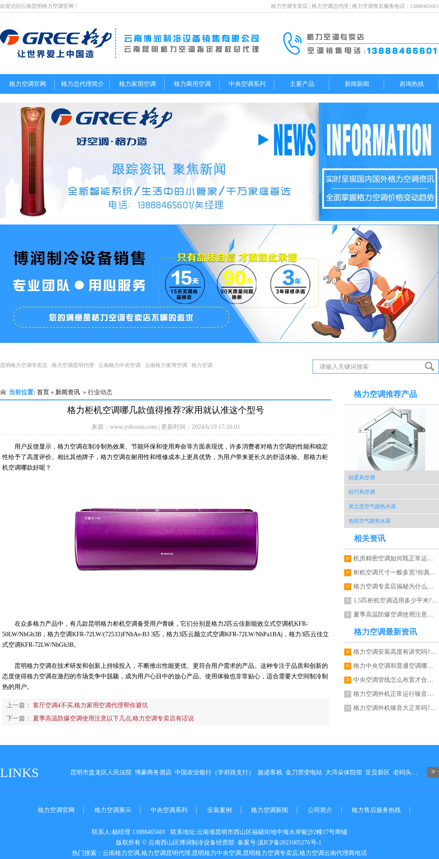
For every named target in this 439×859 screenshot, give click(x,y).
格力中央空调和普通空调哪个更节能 (396, 666)
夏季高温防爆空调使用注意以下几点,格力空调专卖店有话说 (112, 718)
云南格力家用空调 (166, 365)
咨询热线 (411, 84)
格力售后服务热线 (376, 810)
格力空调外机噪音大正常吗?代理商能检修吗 (396, 708)
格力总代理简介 (82, 84)
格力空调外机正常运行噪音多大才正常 (396, 694)
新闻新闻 (357, 84)
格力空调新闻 (269, 810)
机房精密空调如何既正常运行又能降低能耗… (396, 558)
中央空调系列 (247, 84)
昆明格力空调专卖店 (23, 365)
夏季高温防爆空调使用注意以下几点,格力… (396, 614)
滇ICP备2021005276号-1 (289, 842)
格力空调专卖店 (289, 6)
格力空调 (201, 365)
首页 (43, 392)
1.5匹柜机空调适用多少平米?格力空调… (396, 600)
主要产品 (302, 84)
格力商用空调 (192, 84)
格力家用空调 (137, 84)
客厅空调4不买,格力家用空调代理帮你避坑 (89, 705)
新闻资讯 (67, 392)
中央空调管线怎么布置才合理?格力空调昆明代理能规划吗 (396, 680)
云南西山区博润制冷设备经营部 (191, 842)
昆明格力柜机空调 (112, 623)
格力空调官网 (27, 84)
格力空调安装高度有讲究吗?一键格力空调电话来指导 (396, 652)
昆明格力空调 (32, 666)
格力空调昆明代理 (73, 365)
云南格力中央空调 (119, 365)
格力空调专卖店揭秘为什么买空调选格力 (396, 586)
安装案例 (219, 810)
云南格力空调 (121, 853)
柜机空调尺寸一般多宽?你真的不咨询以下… (396, 572)
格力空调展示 (112, 810)
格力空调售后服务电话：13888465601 (395, 6)
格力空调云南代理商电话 (333, 853)
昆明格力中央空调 (216, 853)
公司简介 (320, 810)
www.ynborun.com (133, 427)
